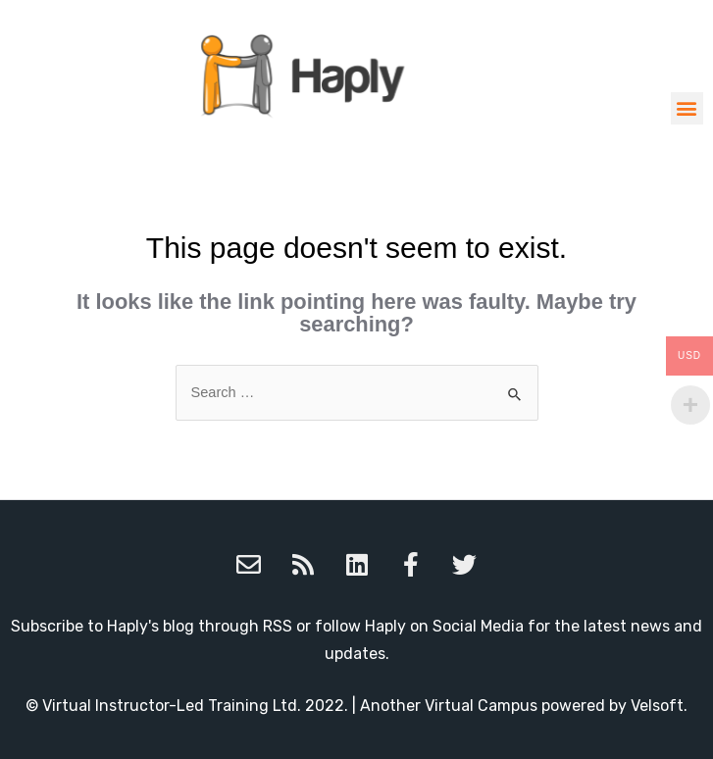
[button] (687, 108)
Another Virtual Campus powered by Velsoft (522, 705)
